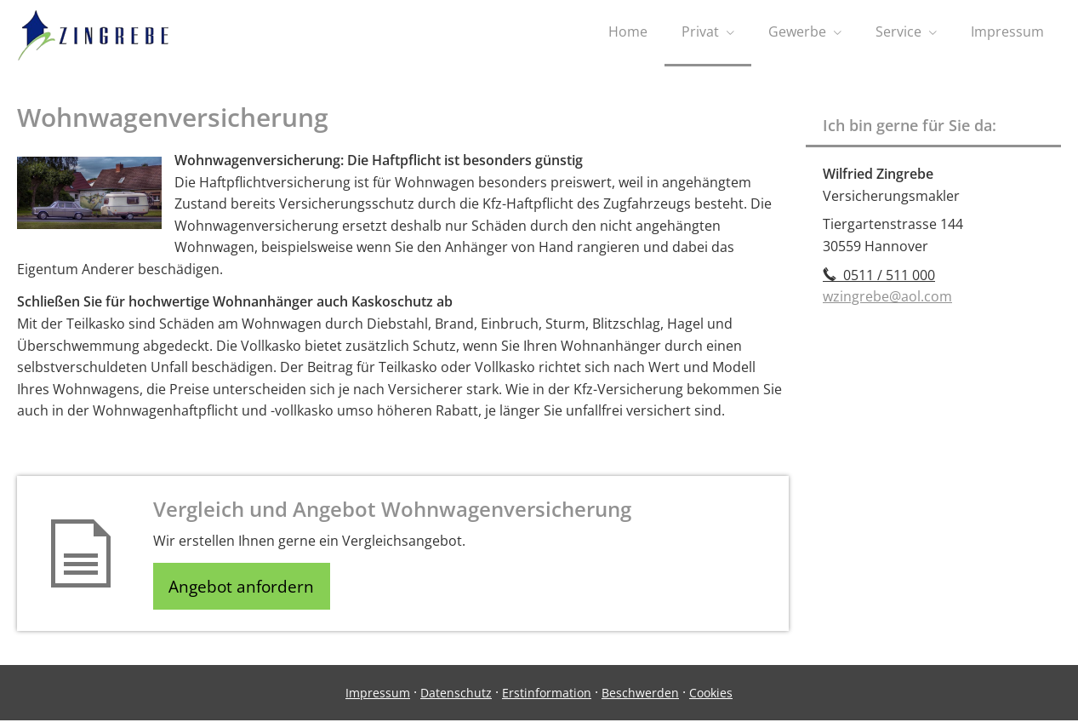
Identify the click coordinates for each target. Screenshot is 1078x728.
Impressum (377, 700)
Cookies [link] (711, 700)
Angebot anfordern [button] (247, 592)
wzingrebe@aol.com (887, 300)
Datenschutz (456, 700)
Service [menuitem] (898, 32)
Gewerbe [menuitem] (797, 32)
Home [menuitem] (627, 32)
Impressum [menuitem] (1007, 32)
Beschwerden (640, 700)
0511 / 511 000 (879, 279)
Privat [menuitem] (700, 32)
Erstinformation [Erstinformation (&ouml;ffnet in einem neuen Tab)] (546, 700)
